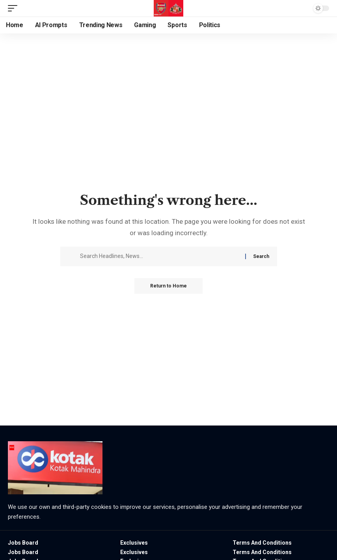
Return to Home (168, 286)
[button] (14, 8)
